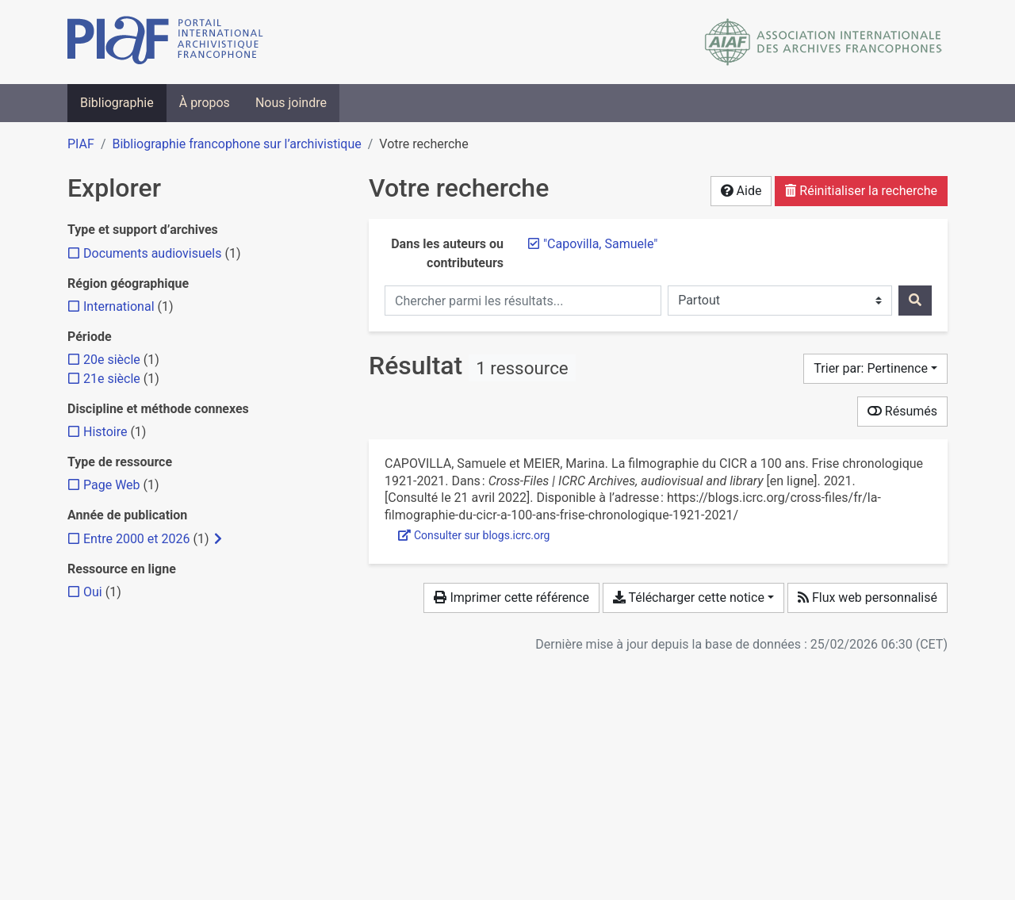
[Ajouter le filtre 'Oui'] (92, 591)
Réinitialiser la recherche (861, 190)
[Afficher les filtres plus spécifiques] (218, 539)
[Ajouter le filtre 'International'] (119, 306)
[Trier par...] (875, 369)
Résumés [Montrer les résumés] (902, 411)
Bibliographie (117, 102)
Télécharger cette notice (688, 597)
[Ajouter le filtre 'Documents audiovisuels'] (152, 253)
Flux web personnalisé (867, 597)
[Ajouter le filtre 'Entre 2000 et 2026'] (136, 538)
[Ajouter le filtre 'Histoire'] (105, 431)
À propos (204, 102)
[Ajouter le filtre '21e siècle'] (111, 378)
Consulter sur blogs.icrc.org (474, 535)
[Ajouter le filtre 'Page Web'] (111, 484)
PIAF (80, 143)
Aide (741, 190)
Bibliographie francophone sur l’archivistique (236, 143)
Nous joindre (291, 102)
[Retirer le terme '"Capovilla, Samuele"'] (600, 243)
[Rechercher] (915, 300)
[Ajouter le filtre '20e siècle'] (111, 359)
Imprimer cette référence (511, 597)
